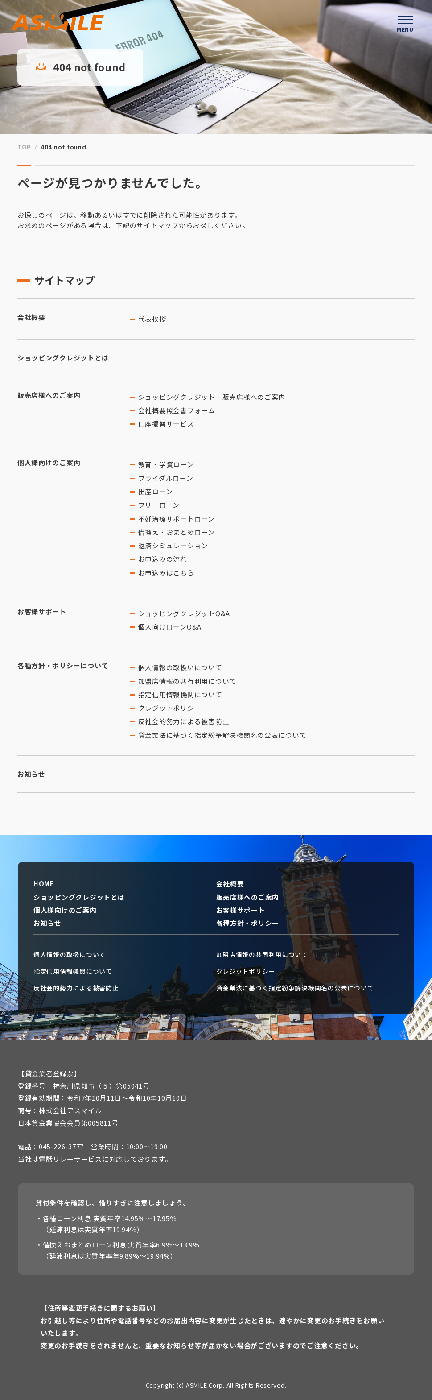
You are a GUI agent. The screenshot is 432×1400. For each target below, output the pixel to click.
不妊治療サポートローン (176, 518)
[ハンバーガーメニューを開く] (405, 22)
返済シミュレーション (173, 545)
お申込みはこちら (166, 572)
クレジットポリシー (170, 707)
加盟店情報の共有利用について (187, 681)
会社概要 (31, 317)
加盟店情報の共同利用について (262, 954)
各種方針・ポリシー (248, 923)
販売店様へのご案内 (49, 395)
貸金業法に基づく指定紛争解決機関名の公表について (222, 735)
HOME (43, 883)
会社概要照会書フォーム (176, 410)
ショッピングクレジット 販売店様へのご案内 (212, 397)
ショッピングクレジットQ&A (184, 613)
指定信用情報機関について (180, 694)
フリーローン (159, 504)
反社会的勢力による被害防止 (184, 721)
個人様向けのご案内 (49, 462)
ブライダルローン (165, 478)
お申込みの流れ (162, 558)
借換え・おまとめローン (176, 532)
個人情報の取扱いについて (180, 667)
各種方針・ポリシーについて (63, 665)
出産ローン (155, 491)
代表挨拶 (152, 318)
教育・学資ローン (166, 464)
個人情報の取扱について (69, 954)
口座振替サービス (166, 423)
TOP (24, 147)
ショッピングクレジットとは (63, 357)
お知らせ (31, 774)
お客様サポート (41, 611)
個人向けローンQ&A (170, 626)
